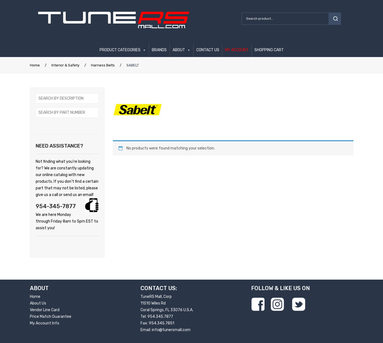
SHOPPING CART (269, 50)
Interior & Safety (65, 65)
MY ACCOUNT (237, 50)
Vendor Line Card (44, 310)
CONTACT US (207, 50)
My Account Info (44, 323)
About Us (38, 303)
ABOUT (179, 50)
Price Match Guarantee (50, 316)
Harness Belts (103, 65)
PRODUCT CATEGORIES (120, 50)
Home (35, 65)
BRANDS (159, 50)
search (335, 18)
